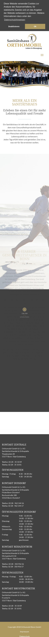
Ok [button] (35, 26)
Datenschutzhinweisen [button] (14, 20)
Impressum (24, 631)
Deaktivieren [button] (14, 26)
